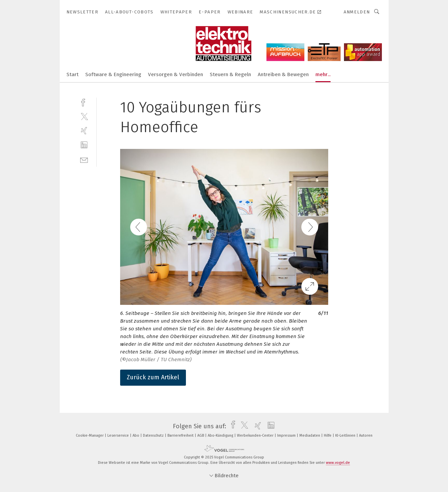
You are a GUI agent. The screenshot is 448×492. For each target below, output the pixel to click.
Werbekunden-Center (256, 435)
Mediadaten (310, 435)
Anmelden (357, 12)
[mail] (84, 159)
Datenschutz (154, 435)
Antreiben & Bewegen (283, 74)
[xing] (84, 130)
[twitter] (84, 116)
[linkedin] (84, 145)
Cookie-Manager (90, 435)
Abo (136, 435)
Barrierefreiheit (181, 435)
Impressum (287, 435)
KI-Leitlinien (345, 435)
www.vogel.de (338, 462)
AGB (201, 435)
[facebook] (84, 102)
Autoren (365, 435)
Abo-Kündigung (221, 435)
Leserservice (118, 435)
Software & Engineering (113, 74)
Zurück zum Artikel (153, 377)
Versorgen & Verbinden (175, 74)
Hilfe (328, 435)
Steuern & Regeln (230, 74)
